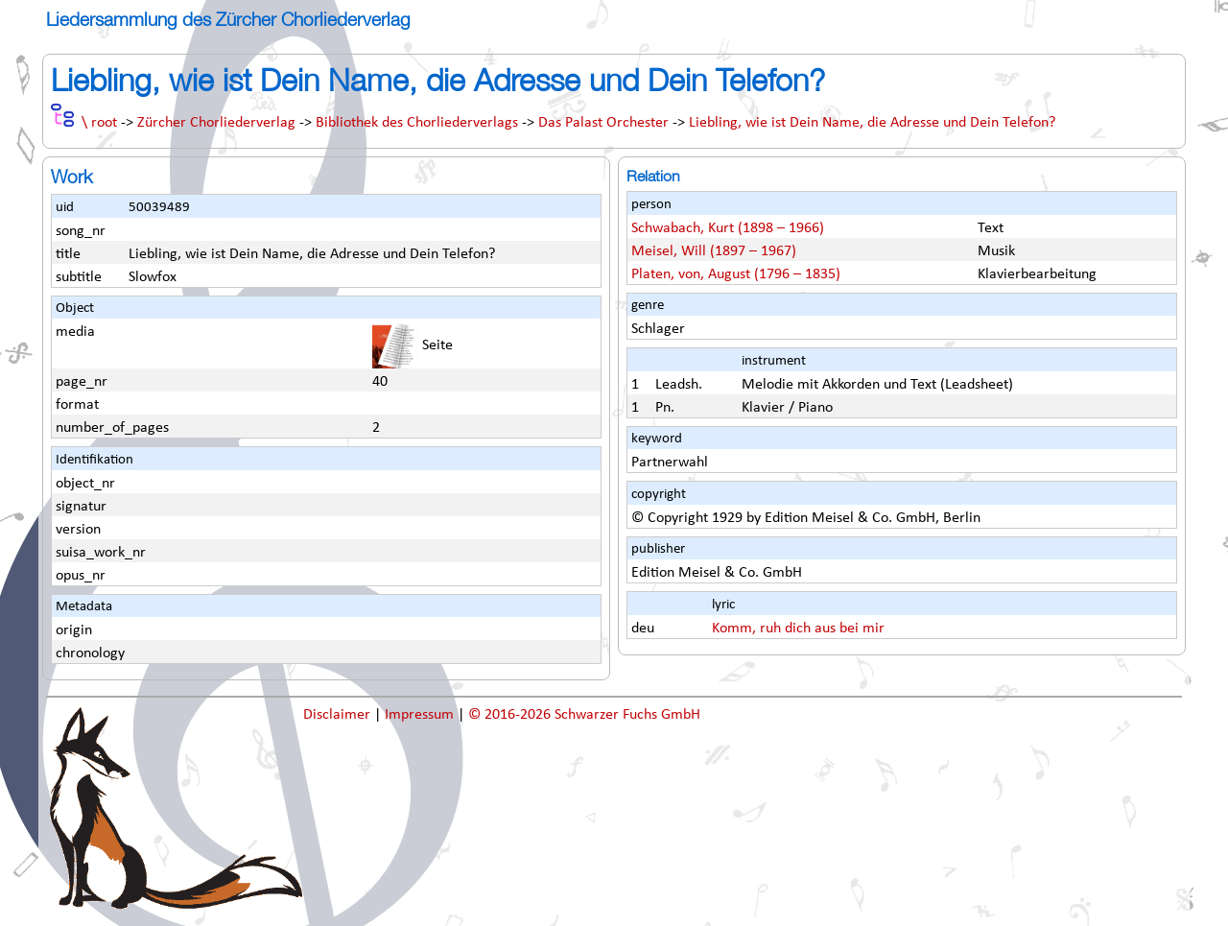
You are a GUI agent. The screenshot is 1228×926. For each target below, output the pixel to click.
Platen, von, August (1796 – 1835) (735, 274)
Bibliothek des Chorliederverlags (417, 123)
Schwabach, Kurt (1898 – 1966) (727, 228)
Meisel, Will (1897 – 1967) (713, 251)
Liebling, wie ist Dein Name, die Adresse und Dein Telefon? (872, 123)
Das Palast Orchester (603, 123)
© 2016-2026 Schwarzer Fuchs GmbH (584, 715)
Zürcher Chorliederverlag (216, 123)
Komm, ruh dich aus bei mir (798, 628)
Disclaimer (338, 715)
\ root (99, 123)
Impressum (421, 715)
